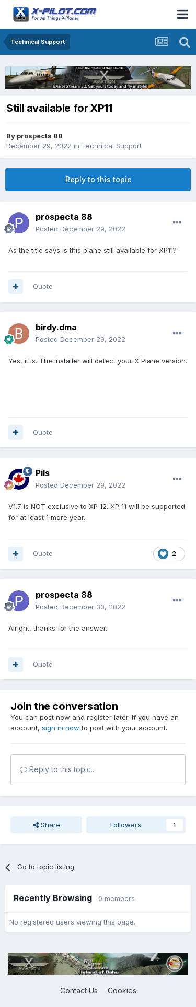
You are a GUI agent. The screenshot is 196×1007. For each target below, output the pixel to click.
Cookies (122, 990)
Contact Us (79, 990)
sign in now (60, 728)
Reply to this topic (98, 179)
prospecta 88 (40, 136)
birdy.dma (56, 327)
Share (46, 825)
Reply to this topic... (58, 769)
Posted (80, 228)
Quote (43, 286)
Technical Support (112, 145)
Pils (43, 473)
